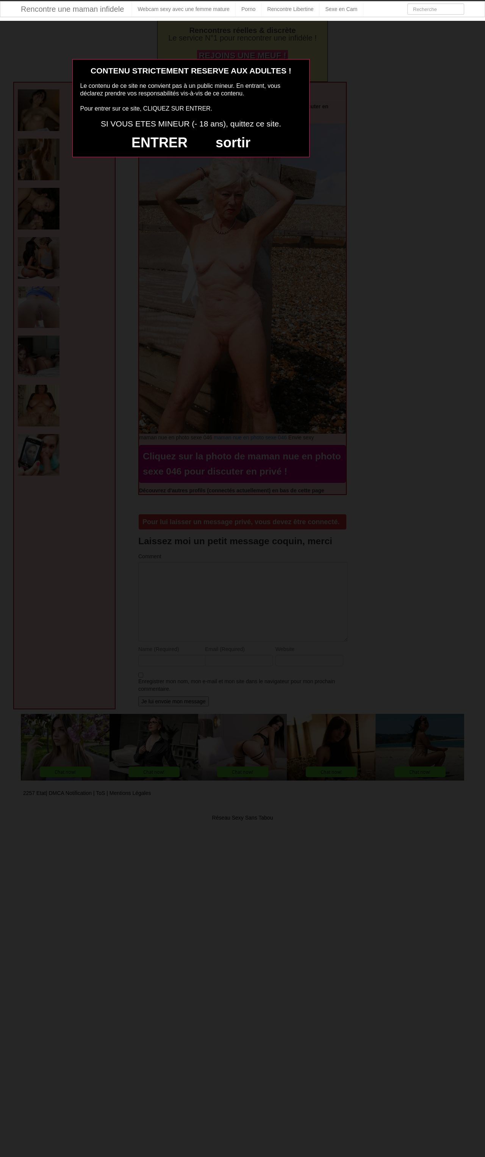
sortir (233, 142)
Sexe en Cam (341, 9)
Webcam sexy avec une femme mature (184, 9)
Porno (248, 9)
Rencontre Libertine (290, 9)
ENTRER (159, 142)
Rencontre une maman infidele (72, 9)
